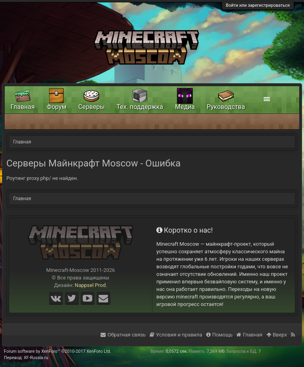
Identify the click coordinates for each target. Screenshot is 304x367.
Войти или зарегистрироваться (258, 5)
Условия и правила (176, 335)
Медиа (185, 107)
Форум (56, 107)
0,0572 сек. (176, 351)
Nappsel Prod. (91, 285)
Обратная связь (123, 335)
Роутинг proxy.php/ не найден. (42, 178)
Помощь (219, 335)
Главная (23, 107)
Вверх (276, 335)
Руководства (226, 107)
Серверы (91, 107)
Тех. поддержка (140, 107)
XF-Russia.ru (36, 357)
